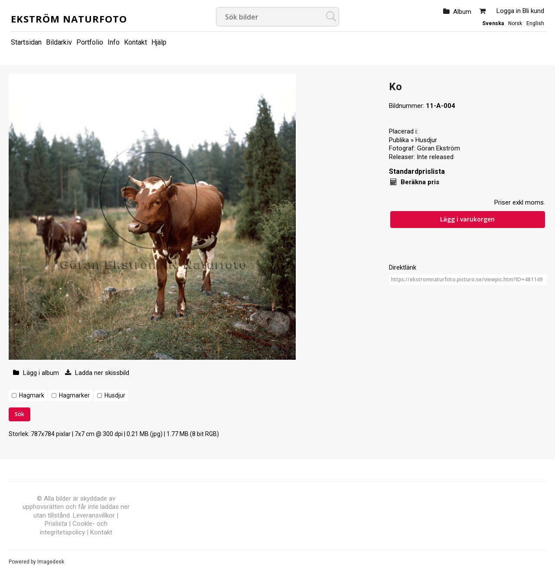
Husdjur (114, 395)
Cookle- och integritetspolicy (74, 528)
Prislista (56, 524)
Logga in (508, 11)
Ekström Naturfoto (69, 18)
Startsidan (26, 42)
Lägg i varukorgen (467, 219)
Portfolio (89, 42)
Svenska (493, 23)
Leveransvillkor (94, 515)
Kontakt (135, 42)
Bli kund (533, 11)
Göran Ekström (438, 148)
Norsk (515, 23)
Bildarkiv (59, 42)
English (535, 23)
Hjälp (158, 42)
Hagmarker (74, 395)
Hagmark (31, 395)
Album (462, 12)
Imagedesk (50, 562)
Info (114, 42)
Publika (399, 140)
